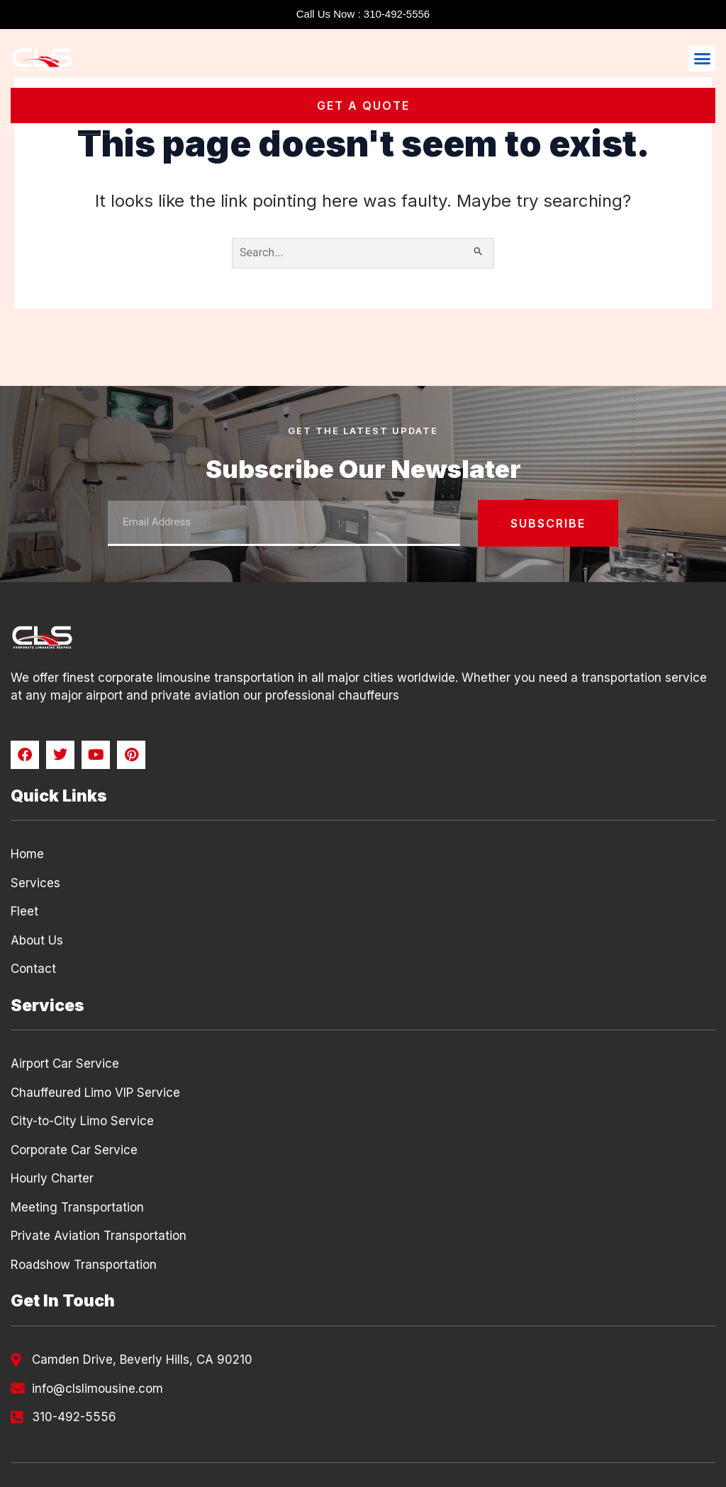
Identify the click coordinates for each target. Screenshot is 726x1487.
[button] (701, 58)
